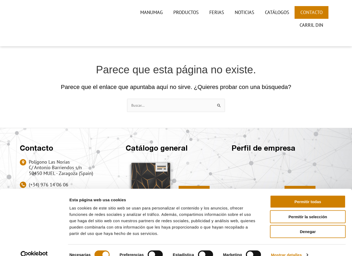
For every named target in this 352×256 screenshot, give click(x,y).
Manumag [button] (151, 12)
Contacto (311, 12)
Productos (186, 12)
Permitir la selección (307, 207)
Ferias (216, 12)
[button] (324, 36)
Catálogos (277, 12)
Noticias (244, 12)
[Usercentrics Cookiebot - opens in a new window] (34, 246)
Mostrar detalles (286, 245)
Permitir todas (308, 192)
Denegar (308, 222)
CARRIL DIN (311, 25)
